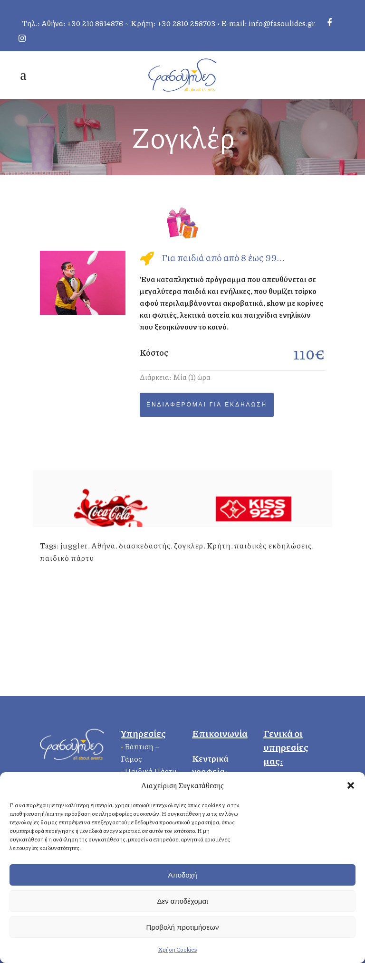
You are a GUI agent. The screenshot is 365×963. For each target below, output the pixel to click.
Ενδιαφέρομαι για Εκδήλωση (206, 404)
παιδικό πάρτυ (67, 557)
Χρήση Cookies (177, 949)
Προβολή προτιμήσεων (182, 927)
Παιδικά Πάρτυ (150, 770)
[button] (350, 785)
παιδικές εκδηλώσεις (273, 545)
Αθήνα (103, 545)
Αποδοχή (182, 875)
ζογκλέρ (188, 545)
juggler (74, 545)
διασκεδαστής (145, 545)
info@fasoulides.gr (282, 23)
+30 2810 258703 (186, 23)
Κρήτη (219, 545)
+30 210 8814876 (95, 23)
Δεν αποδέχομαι (182, 901)
